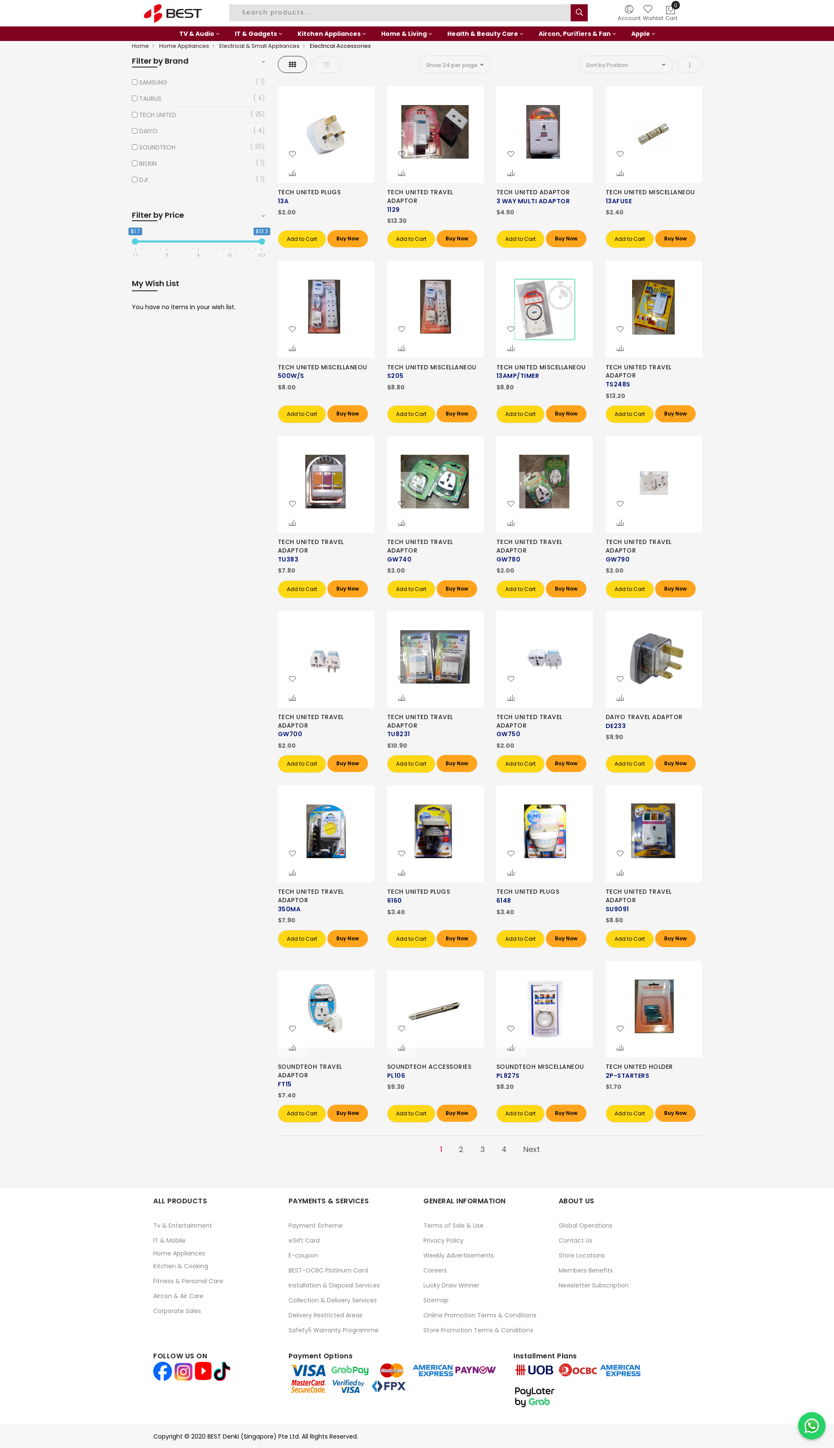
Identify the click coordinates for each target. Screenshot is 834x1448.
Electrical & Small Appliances (259, 46)
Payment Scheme (316, 1225)
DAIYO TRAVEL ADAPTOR (644, 717)
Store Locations (582, 1255)
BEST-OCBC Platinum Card (328, 1270)
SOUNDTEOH (157, 147)
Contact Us (575, 1240)
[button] (292, 154)
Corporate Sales (177, 1311)
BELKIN (148, 163)
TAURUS (150, 98)
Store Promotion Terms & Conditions (478, 1330)
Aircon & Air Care (178, 1296)
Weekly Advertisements (458, 1255)
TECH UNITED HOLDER (639, 1066)
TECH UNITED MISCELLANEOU (650, 192)
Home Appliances (184, 46)
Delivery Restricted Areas (325, 1315)
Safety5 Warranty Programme (334, 1330)
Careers (435, 1270)
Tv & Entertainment (182, 1225)
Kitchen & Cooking (180, 1266)
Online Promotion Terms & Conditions (480, 1315)
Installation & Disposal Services (334, 1285)
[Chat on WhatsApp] (811, 1425)
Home (140, 46)
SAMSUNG (153, 82)
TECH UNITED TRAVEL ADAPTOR (420, 196)
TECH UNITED (157, 115)
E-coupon (303, 1255)
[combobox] (401, 12)
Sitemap (436, 1300)
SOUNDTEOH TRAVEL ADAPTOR (310, 1070)
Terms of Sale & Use (453, 1225)
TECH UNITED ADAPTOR (533, 192)
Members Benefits (586, 1270)
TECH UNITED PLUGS (309, 192)
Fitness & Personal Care (188, 1281)
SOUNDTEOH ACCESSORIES (429, 1066)
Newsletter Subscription (594, 1285)
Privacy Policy (443, 1240)
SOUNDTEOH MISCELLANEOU (540, 1066)
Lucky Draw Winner (451, 1285)
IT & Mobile (169, 1240)
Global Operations (585, 1225)
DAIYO (148, 131)
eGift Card (304, 1240)
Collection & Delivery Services (333, 1300)
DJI (143, 180)
